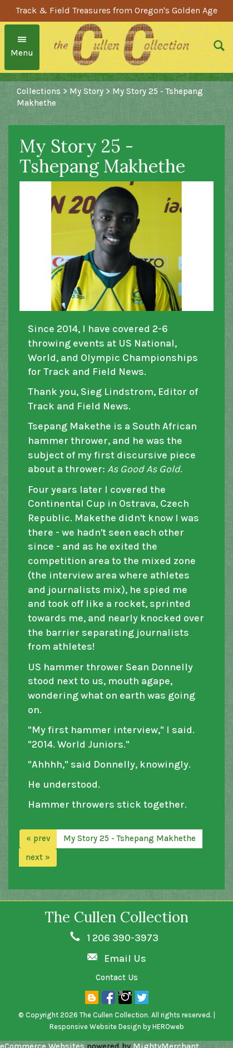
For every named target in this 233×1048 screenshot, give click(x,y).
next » (38, 857)
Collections (39, 91)
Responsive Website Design (95, 1026)
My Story (86, 91)
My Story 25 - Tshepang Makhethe (129, 838)
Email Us (125, 958)
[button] (219, 47)
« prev (38, 838)
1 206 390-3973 (122, 938)
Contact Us (117, 977)
